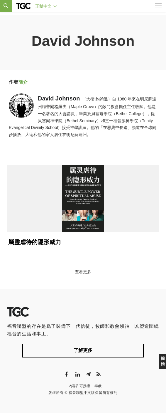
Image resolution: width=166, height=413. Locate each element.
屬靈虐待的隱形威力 (34, 242)
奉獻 (98, 386)
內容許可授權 (79, 386)
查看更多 (83, 271)
